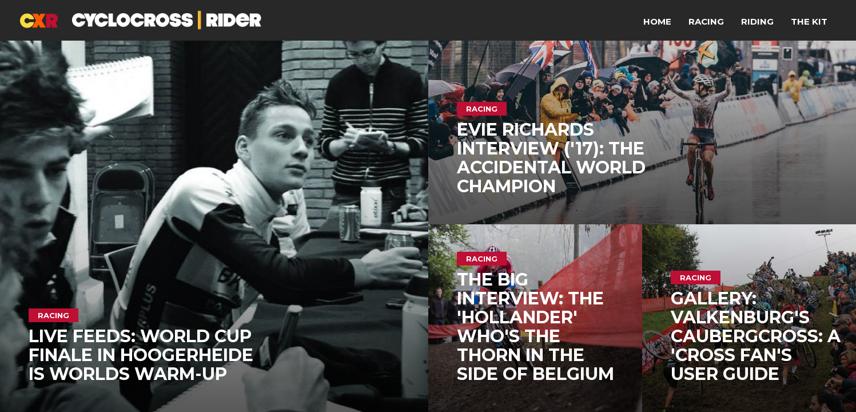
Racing (706, 21)
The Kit (809, 21)
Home (657, 21)
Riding (757, 21)
